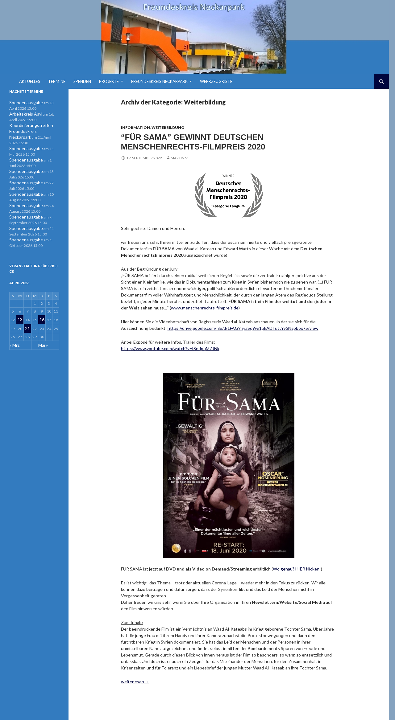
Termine (56, 81)
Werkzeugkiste (216, 81)
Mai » (42, 332)
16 (41, 309)
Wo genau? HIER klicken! (297, 567)
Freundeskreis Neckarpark (159, 81)
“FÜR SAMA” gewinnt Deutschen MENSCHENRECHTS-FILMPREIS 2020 (193, 141)
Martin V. (179, 156)
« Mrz (14, 332)
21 (27, 316)
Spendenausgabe (23, 102)
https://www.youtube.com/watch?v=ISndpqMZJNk (170, 347)
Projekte (109, 81)
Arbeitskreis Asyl (23, 113)
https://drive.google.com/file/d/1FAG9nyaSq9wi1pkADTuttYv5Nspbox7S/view (243, 326)
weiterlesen (135, 679)
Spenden (82, 81)
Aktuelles (29, 81)
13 (20, 309)
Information (135, 127)
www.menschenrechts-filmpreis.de (205, 306)
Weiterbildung (168, 127)
